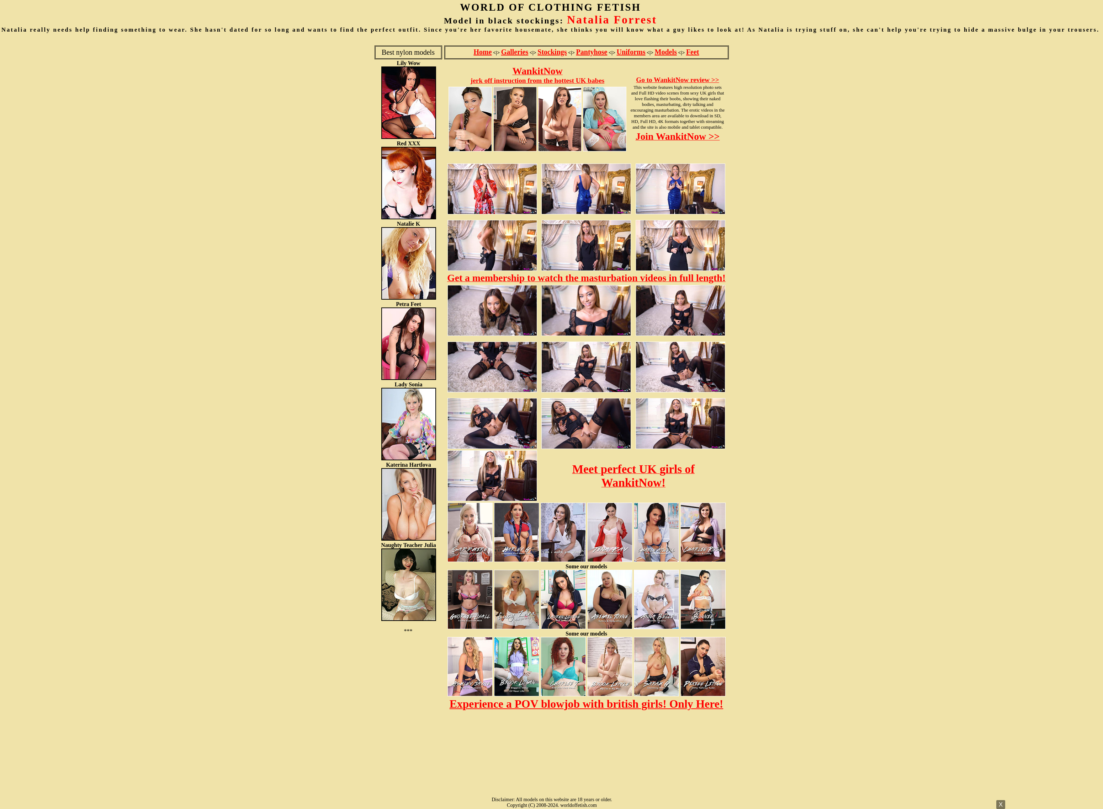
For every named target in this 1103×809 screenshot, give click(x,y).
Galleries (515, 52)
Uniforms (630, 52)
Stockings (552, 52)
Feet (692, 52)
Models (666, 52)
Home (482, 52)
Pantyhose (592, 52)
